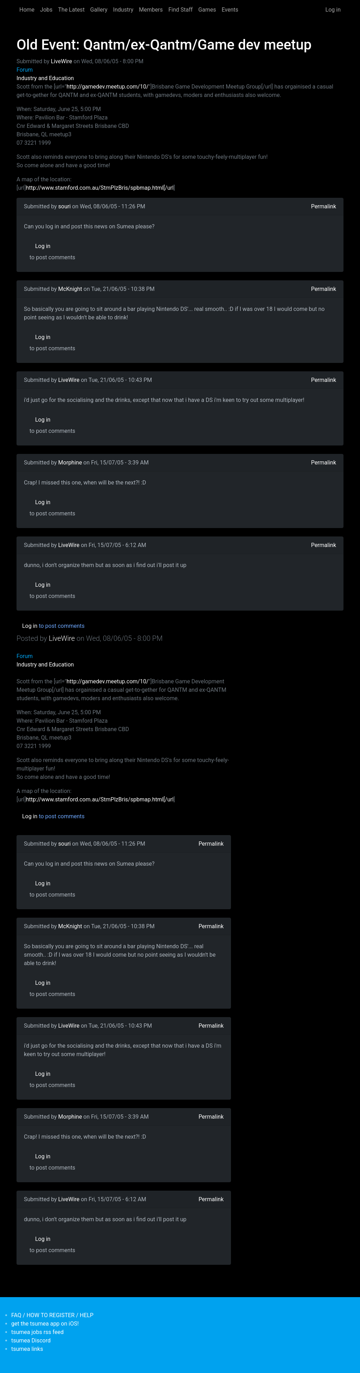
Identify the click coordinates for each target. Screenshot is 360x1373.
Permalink (323, 206)
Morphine (70, 462)
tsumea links (27, 1349)
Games (207, 9)
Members (151, 9)
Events (229, 9)
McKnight (70, 289)
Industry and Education (45, 78)
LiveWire (61, 61)
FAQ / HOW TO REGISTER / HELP (52, 1315)
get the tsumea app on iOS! (45, 1323)
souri (64, 206)
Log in (333, 9)
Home (26, 9)
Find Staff (180, 9)
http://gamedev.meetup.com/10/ (107, 86)
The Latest (71, 9)
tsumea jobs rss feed (37, 1332)
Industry (123, 9)
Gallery (99, 9)
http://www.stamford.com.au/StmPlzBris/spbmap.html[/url (100, 187)
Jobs (46, 9)
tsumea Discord (31, 1340)
